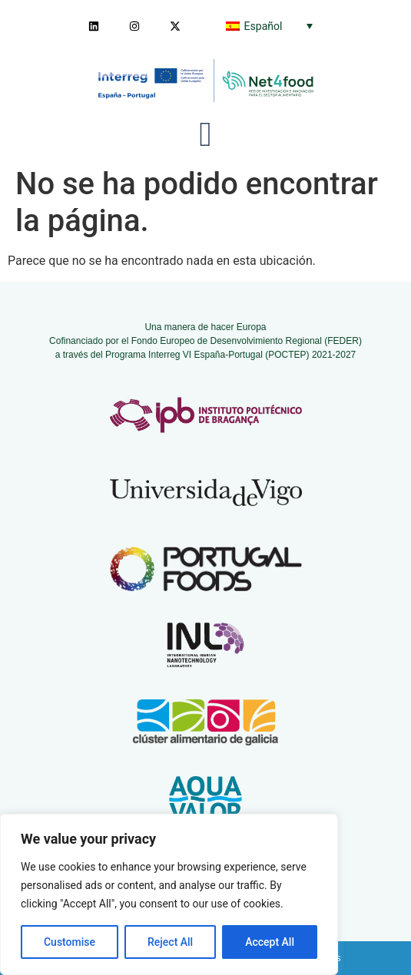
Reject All (170, 942)
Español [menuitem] (263, 26)
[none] (269, 25)
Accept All (269, 942)
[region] (169, 894)
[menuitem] (269, 25)
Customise (69, 942)
